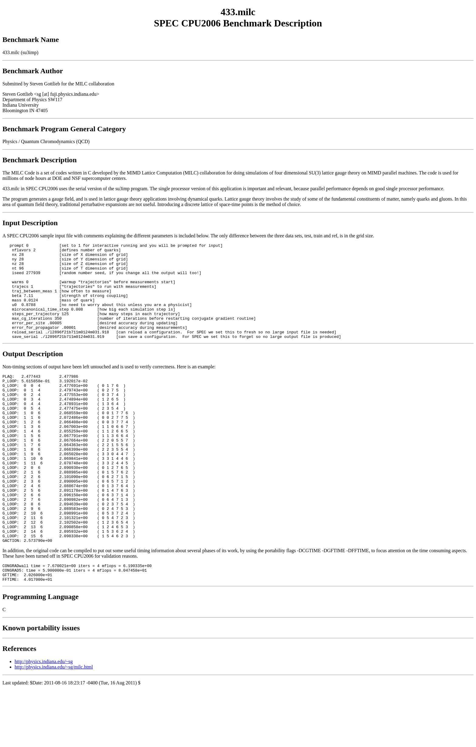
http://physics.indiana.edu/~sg (44, 718)
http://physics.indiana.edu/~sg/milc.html (54, 723)
